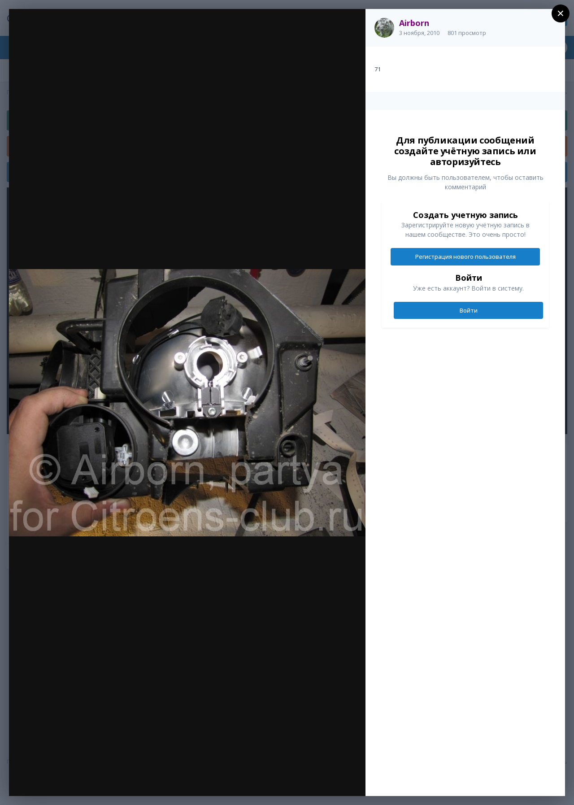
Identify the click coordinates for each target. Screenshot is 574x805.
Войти (469, 310)
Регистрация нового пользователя (465, 256)
